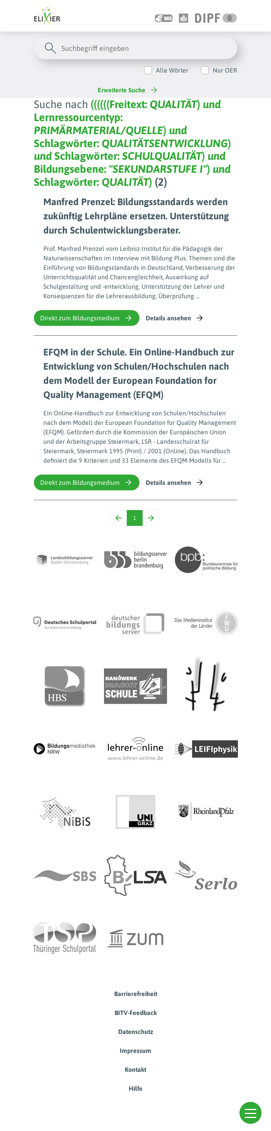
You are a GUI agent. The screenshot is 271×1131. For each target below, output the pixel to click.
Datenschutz (135, 1031)
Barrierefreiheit (135, 993)
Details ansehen (175, 318)
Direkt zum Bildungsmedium (86, 318)
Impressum (135, 1050)
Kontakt (135, 1069)
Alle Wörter (172, 70)
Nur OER (225, 70)
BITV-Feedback (136, 1012)
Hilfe (136, 1088)
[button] (250, 1113)
